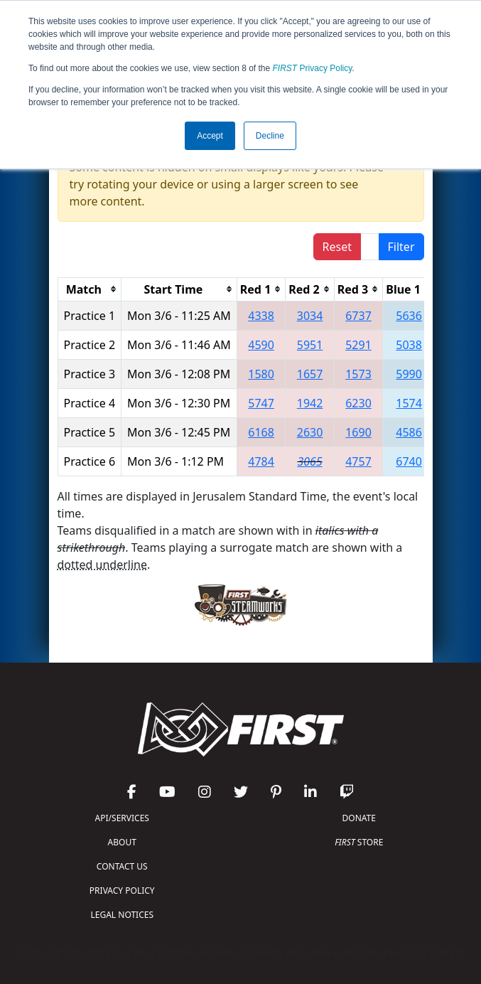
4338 (261, 315)
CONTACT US (122, 866)
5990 (409, 374)
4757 (358, 461)
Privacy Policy (312, 68)
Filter (401, 247)
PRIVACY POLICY (122, 890)
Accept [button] (210, 136)
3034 (310, 315)
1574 (409, 403)
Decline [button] (270, 136)
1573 (358, 374)
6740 (409, 461)
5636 (409, 315)
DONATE (359, 818)
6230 (358, 403)
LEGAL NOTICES (122, 915)
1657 (310, 374)
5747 (261, 403)
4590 (261, 345)
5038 (409, 345)
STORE (359, 842)
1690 (358, 432)
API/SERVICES (122, 818)
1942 (310, 403)
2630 (310, 432)
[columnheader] (89, 289)
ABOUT (122, 842)
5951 (310, 345)
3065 (309, 461)
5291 (358, 345)
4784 (261, 461)
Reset (337, 247)
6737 (358, 315)
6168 (261, 432)
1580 (261, 374)
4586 (409, 432)
